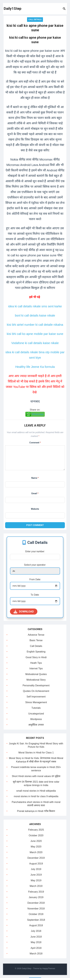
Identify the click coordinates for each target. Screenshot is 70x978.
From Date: (35, 579)
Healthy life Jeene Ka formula (35, 366)
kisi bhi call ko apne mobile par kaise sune (35, 333)
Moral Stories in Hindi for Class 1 (36, 752)
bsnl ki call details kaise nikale (35, 315)
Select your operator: (35, 564)
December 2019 (36, 858)
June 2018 (36, 936)
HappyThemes (48, 968)
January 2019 (36, 897)
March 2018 (36, 953)
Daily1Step (12, 8)
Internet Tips (36, 668)
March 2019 (36, 886)
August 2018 (36, 925)
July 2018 (36, 931)
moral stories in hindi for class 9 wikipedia (36, 796)
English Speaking (36, 651)
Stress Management (36, 702)
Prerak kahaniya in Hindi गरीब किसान (36, 811)
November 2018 (36, 908)
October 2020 (36, 835)
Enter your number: (35, 551)
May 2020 (36, 846)
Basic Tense (36, 640)
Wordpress (36, 719)
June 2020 (36, 841)
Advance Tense (36, 634)
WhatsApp (38, 414)
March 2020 (36, 852)
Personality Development (36, 685)
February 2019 (36, 891)
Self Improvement (36, 696)
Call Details (35, 20)
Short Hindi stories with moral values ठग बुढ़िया (36, 776)
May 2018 (36, 942)
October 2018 (36, 914)
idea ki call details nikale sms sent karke (35, 306)
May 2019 (36, 880)
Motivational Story (36, 679)
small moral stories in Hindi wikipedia (36, 791)
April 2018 (36, 948)
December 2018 (36, 903)
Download (24, 611)
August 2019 (36, 863)
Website (35, 509)
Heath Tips (36, 663)
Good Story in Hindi (36, 657)
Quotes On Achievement (36, 691)
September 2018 (36, 920)
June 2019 (36, 874)
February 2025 (36, 829)
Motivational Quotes (36, 674)
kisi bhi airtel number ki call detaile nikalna (35, 324)
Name (35, 478)
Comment (35, 442)
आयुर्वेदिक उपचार (36, 724)
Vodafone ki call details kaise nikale (35, 343)
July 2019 (36, 869)
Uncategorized (36, 713)
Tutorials (36, 708)
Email (35, 493)
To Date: (35, 594)
